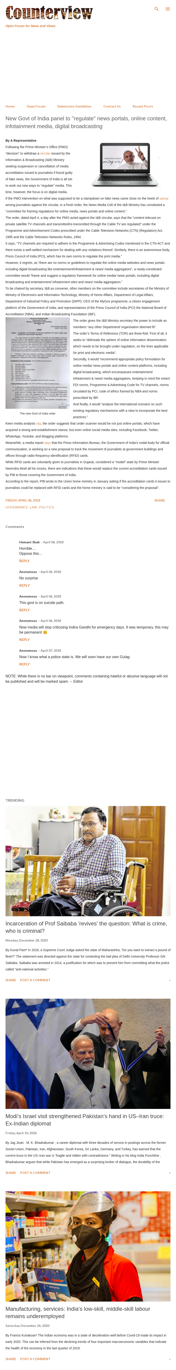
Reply (24, 560)
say (38, 423)
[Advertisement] (88, 66)
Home (10, 106)
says (47, 443)
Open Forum (36, 106)
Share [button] (159, 500)
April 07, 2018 (51, 650)
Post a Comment (35, 980)
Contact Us (112, 106)
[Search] (157, 8)
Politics (46, 507)
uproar (164, 198)
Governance (17, 507)
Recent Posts (143, 106)
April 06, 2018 (53, 542)
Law (34, 507)
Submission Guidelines (74, 106)
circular (45, 153)
